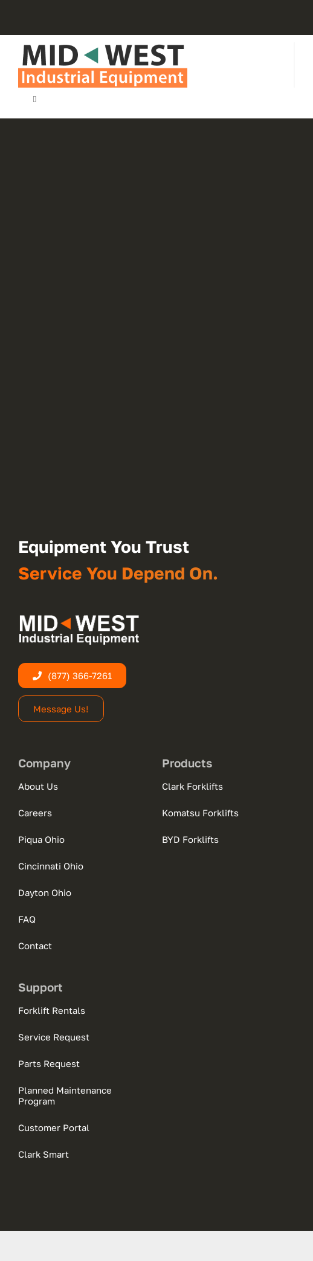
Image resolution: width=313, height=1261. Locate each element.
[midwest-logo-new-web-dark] (102, 47)
